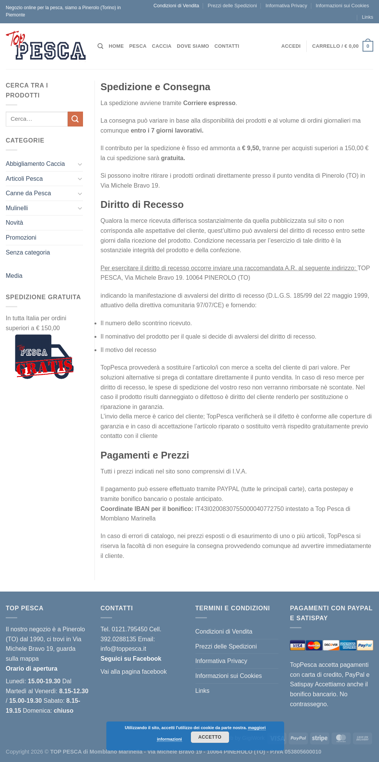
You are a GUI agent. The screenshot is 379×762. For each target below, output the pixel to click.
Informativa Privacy (286, 5)
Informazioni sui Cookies (342, 5)
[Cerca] (100, 46)
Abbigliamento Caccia (35, 164)
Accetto (209, 737)
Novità (14, 222)
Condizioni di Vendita (176, 5)
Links (367, 17)
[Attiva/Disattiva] (80, 164)
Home (116, 46)
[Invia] (75, 119)
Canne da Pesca (28, 193)
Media (14, 275)
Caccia (161, 46)
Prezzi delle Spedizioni (232, 5)
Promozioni (21, 237)
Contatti (227, 46)
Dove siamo (193, 46)
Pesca (137, 46)
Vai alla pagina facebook (134, 671)
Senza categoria (28, 252)
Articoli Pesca (24, 178)
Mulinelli (17, 208)
